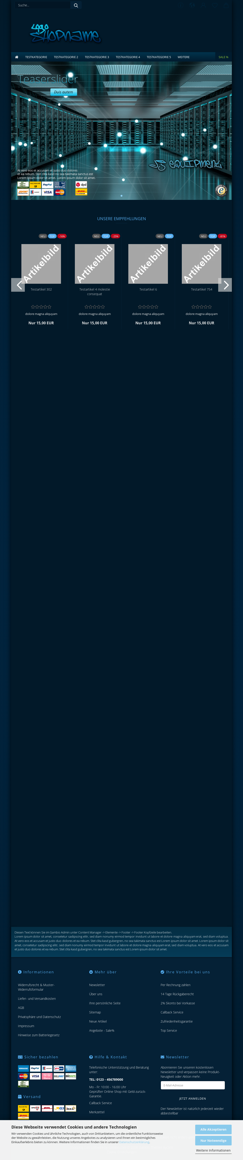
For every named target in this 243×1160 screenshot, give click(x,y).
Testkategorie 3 (97, 57)
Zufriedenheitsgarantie (177, 1021)
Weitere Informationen (213, 1150)
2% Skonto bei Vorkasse (178, 1003)
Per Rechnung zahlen (175, 985)
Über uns (95, 994)
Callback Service (172, 1012)
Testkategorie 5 (159, 57)
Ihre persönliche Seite (105, 1003)
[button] (192, 5)
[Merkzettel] (214, 5)
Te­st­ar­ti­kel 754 (201, 289)
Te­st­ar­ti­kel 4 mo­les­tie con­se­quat (94, 291)
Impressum (26, 1026)
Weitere (184, 57)
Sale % (223, 57)
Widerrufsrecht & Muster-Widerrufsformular (36, 987)
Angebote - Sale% (101, 1030)
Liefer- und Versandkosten (37, 998)
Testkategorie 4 (128, 57)
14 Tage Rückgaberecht (177, 994)
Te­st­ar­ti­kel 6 (148, 289)
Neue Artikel (98, 1021)
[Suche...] (76, 5)
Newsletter (97, 985)
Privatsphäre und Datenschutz (39, 1017)
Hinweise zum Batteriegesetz (38, 1035)
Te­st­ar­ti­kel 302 (41, 289)
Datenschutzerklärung (134, 1142)
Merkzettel (96, 1112)
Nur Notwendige (213, 1140)
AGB (21, 1007)
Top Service (169, 1030)
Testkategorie (36, 57)
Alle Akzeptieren (213, 1129)
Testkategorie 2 (66, 57)
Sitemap (95, 1012)
